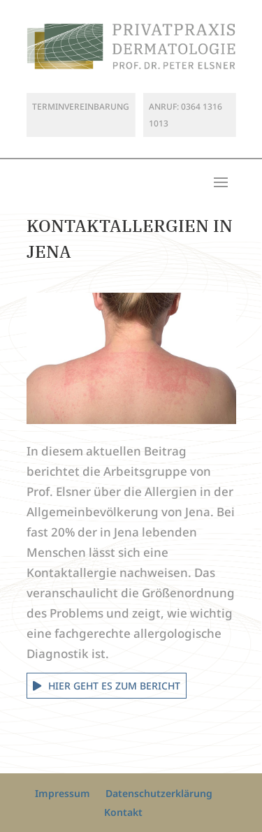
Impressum (62, 793)
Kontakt (123, 812)
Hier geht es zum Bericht (114, 685)
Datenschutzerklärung (158, 793)
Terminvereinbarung (80, 106)
